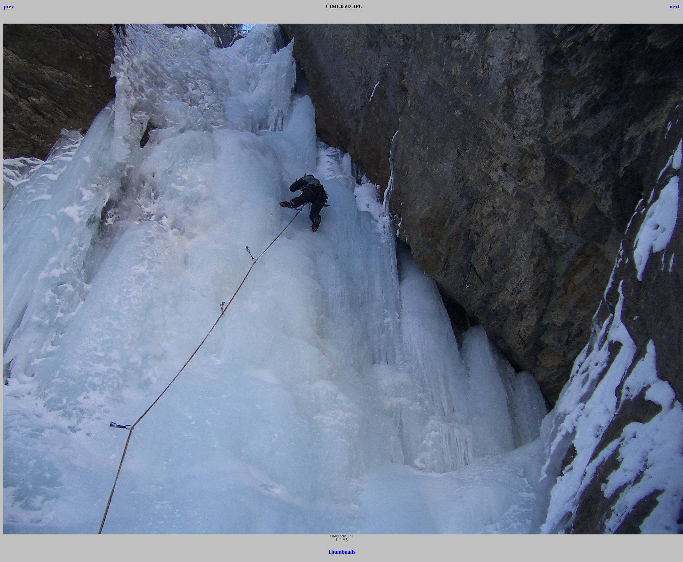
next (674, 6)
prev (9, 6)
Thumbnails (341, 552)
